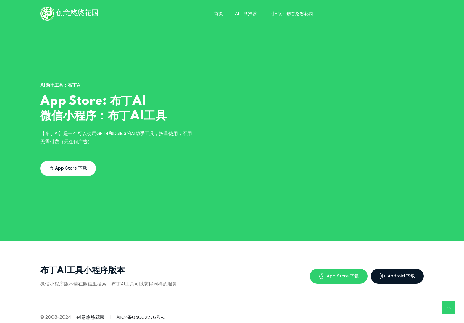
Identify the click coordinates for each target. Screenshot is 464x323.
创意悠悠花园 (90, 317)
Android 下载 (397, 276)
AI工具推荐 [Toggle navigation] (246, 14)
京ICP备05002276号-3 (141, 317)
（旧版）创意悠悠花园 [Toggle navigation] (291, 14)
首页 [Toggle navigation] (218, 14)
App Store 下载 (68, 168)
